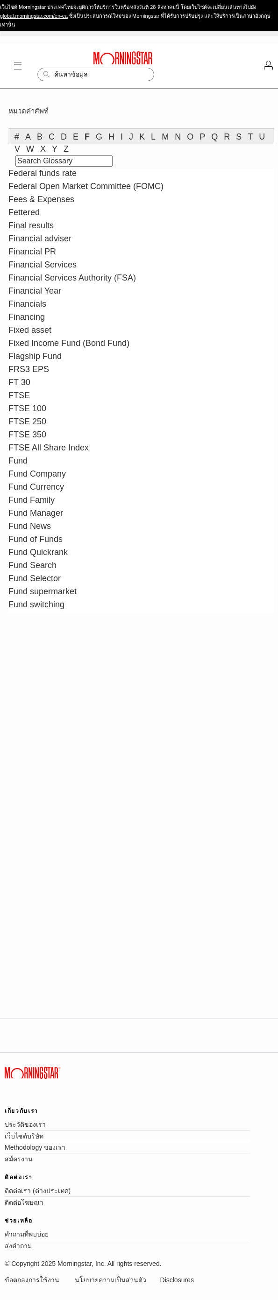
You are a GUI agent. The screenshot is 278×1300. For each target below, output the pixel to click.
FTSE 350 (27, 434)
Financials (27, 304)
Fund (18, 460)
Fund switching (36, 604)
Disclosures (177, 1280)
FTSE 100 (27, 408)
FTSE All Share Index (48, 447)
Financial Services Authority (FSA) (72, 277)
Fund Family (31, 500)
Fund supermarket (42, 591)
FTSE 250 (27, 421)
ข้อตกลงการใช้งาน (32, 1280)
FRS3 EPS (28, 369)
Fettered (24, 212)
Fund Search (32, 565)
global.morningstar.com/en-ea (34, 16)
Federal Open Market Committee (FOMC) (86, 186)
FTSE (19, 395)
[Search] (95, 74)
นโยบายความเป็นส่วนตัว (110, 1280)
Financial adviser (39, 238)
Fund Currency (36, 487)
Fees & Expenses (41, 199)
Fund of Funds (35, 539)
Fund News (29, 526)
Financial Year (34, 290)
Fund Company (37, 473)
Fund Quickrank (38, 552)
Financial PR (32, 251)
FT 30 (19, 382)
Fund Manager (35, 513)
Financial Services (42, 264)
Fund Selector (34, 578)
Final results (31, 225)
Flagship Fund (35, 356)
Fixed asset (29, 330)
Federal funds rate (42, 173)
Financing (26, 317)
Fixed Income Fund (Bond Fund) (68, 343)
